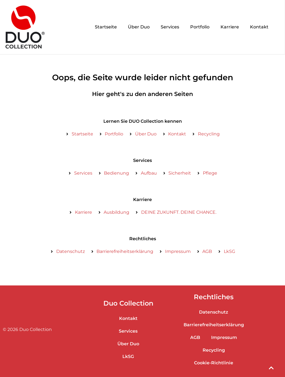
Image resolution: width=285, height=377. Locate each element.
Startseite (106, 27)
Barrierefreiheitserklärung (214, 324)
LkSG (128, 356)
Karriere (230, 27)
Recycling (214, 350)
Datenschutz (213, 312)
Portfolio (199, 27)
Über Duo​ (139, 27)
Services (170, 27)
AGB (195, 337)
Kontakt (259, 27)
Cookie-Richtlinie (213, 362)
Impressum (224, 337)
